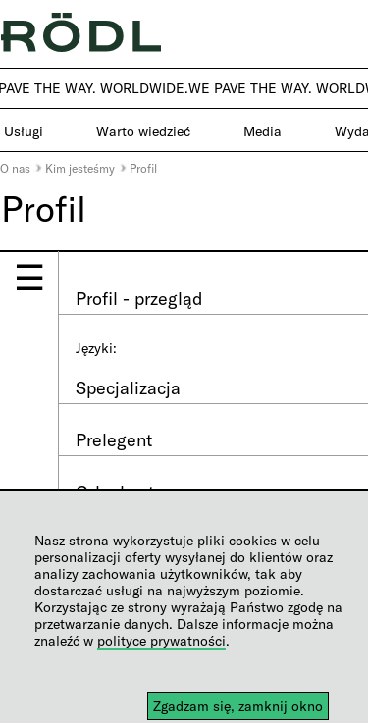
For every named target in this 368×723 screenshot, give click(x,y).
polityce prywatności (161, 640)
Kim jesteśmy (80, 168)
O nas (15, 168)
